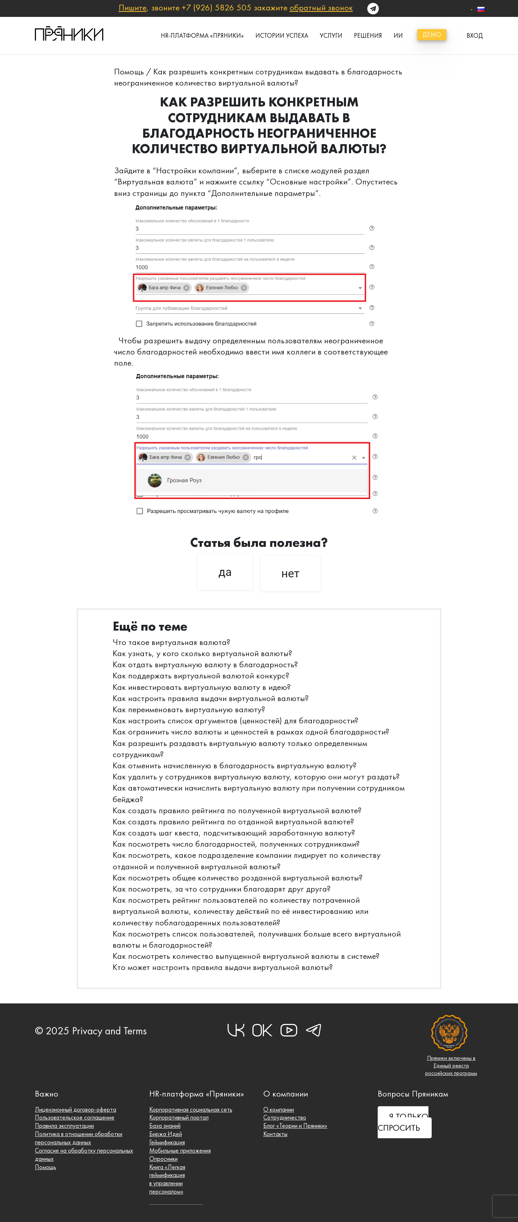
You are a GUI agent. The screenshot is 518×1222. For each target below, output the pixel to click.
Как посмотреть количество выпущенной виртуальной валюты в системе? (246, 956)
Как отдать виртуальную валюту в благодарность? (205, 664)
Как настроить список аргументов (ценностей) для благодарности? (235, 720)
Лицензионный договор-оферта (75, 1109)
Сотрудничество (284, 1117)
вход (475, 35)
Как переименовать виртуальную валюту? (189, 709)
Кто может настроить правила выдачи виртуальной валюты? (223, 967)
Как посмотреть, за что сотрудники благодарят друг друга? (222, 889)
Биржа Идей (165, 1134)
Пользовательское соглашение (74, 1117)
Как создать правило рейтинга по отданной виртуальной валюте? (233, 821)
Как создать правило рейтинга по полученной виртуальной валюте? (237, 810)
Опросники (163, 1158)
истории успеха (281, 35)
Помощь (129, 72)
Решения (368, 35)
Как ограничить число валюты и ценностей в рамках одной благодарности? (251, 732)
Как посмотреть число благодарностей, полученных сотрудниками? (236, 844)
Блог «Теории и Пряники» (295, 1125)
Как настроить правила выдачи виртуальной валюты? (211, 698)
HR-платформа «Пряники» (202, 35)
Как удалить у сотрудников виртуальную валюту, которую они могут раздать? (256, 777)
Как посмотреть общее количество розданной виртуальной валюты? (238, 878)
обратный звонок (321, 8)
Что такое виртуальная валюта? (171, 642)
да (225, 572)
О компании (278, 1109)
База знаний (165, 1125)
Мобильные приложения (180, 1150)
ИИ (398, 35)
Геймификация (167, 1142)
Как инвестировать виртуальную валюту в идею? (202, 687)
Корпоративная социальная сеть (190, 1109)
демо (432, 34)
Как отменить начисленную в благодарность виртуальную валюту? (234, 765)
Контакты (275, 1134)
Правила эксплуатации (64, 1125)
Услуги (331, 35)
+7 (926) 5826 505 (216, 8)
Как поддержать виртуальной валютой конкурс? (201, 676)
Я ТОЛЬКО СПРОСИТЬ (403, 1122)
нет (290, 573)
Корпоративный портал (179, 1117)
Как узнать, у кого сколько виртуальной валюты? (202, 653)
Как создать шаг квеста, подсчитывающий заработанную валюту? (234, 833)
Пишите (132, 8)
